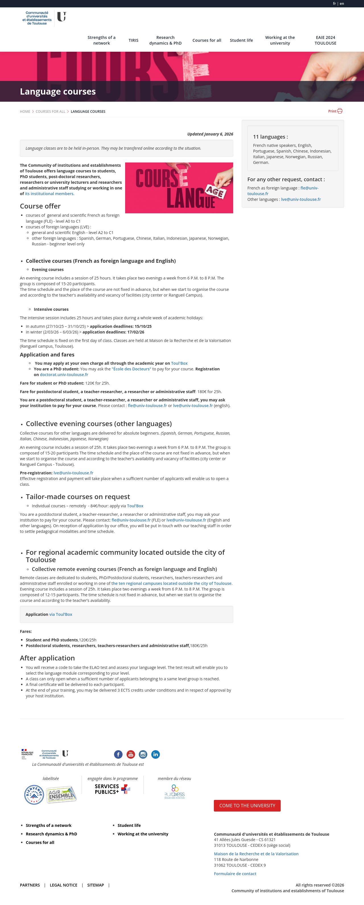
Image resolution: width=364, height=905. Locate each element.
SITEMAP (95, 885)
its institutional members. (50, 193)
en (342, 3)
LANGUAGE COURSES (88, 111)
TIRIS (133, 40)
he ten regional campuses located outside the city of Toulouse (172, 583)
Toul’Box (135, 505)
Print (335, 111)
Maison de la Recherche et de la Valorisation (256, 853)
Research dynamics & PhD (165, 40)
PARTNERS (30, 885)
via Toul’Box (60, 614)
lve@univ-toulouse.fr (193, 405)
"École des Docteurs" (131, 369)
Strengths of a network (101, 40)
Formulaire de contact (235, 873)
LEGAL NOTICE (63, 885)
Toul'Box (180, 363)
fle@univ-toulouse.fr (147, 405)
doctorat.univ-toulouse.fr (64, 374)
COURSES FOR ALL (50, 111)
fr (334, 3)
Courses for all (207, 40)
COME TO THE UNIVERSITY (247, 805)
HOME (25, 111)
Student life (241, 40)
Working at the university (280, 40)
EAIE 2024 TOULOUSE (325, 40)
